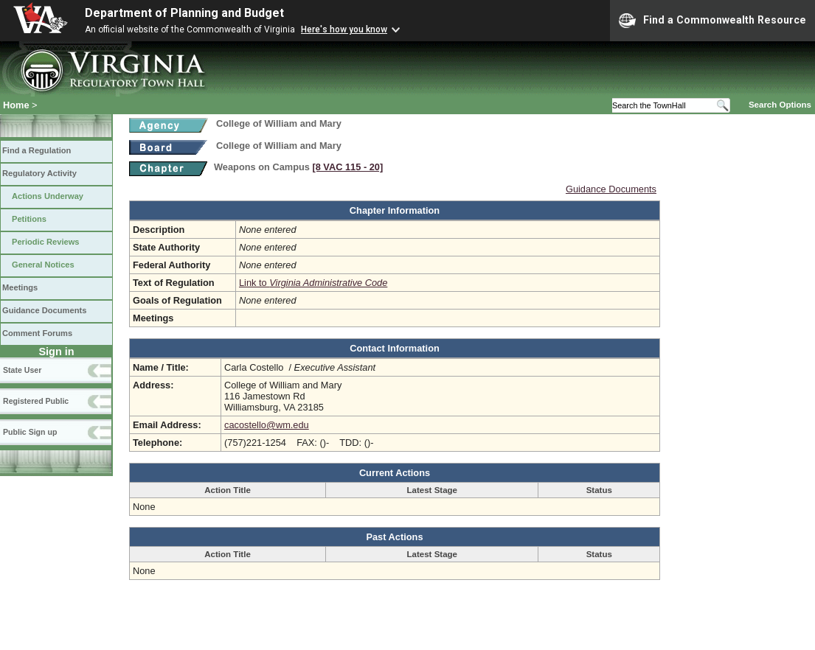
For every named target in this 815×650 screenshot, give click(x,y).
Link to (313, 282)
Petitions (29, 218)
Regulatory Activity (39, 173)
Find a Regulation (36, 150)
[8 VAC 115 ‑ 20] (347, 166)
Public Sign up (30, 431)
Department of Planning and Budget (184, 13)
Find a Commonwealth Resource (712, 20)
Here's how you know (344, 29)
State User (22, 370)
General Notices (43, 264)
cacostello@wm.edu (266, 424)
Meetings (20, 287)
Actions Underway (47, 196)
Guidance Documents (44, 310)
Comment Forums (37, 333)
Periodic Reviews (46, 241)
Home (16, 105)
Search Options (780, 104)
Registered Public (36, 400)
